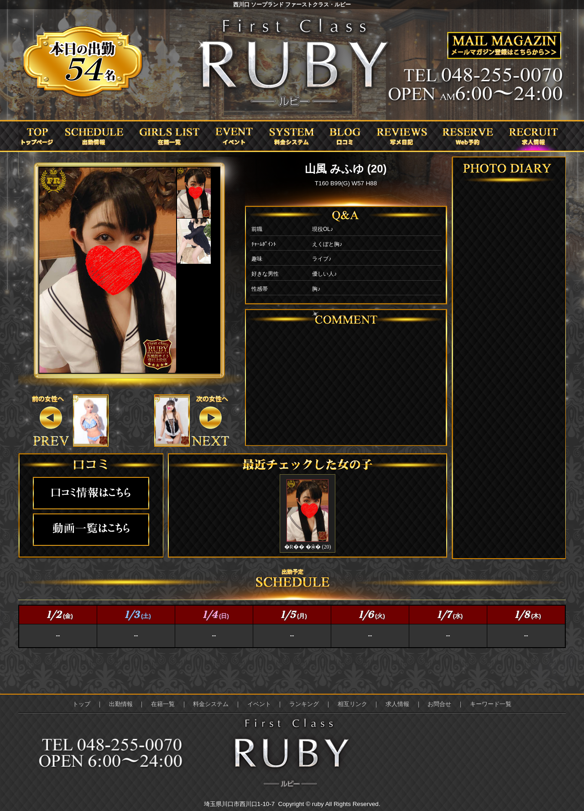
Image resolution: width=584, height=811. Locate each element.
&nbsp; (90, 420)
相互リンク (352, 704)
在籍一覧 (163, 704)
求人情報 (397, 704)
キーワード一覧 (490, 704)
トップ (81, 704)
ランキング (304, 704)
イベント (259, 704)
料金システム (211, 704)
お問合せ (439, 704)
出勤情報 (121, 704)
